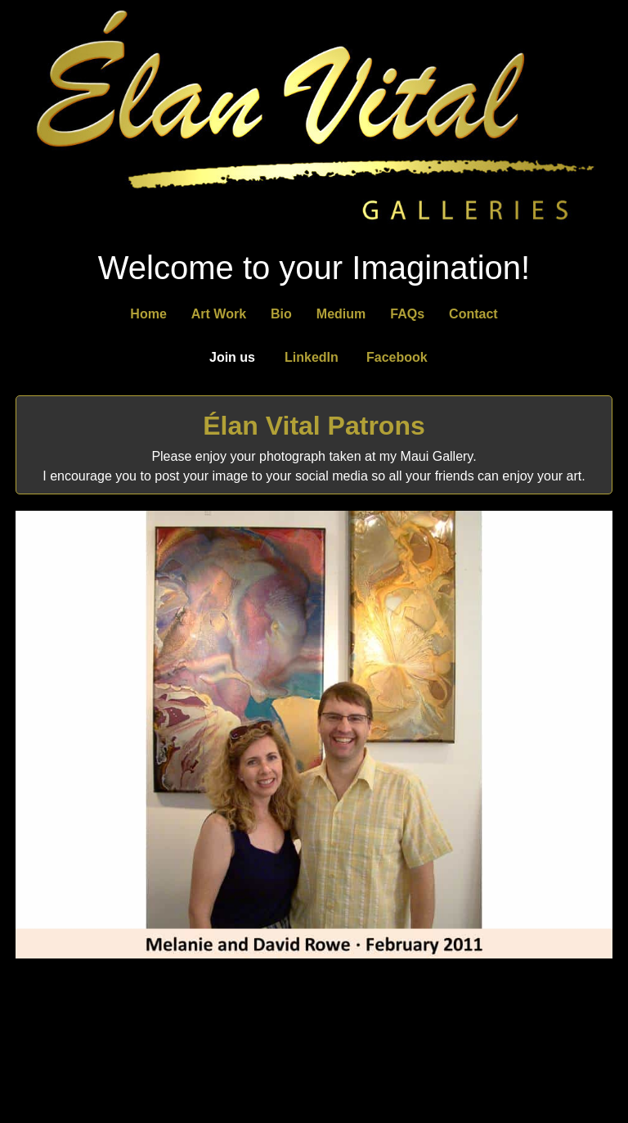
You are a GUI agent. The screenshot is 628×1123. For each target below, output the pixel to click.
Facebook (397, 357)
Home (148, 314)
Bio (281, 314)
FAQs (407, 314)
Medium (341, 314)
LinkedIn (312, 357)
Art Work (218, 314)
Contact (473, 314)
